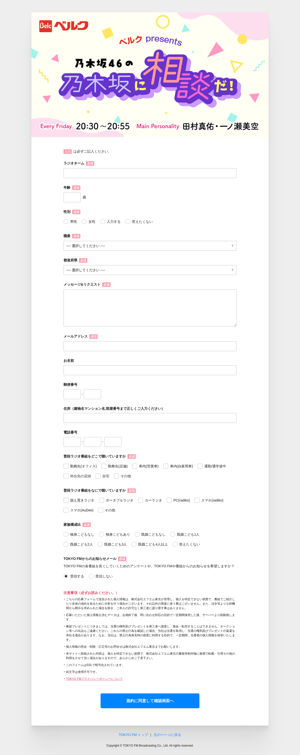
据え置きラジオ (82, 500)
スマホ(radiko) (212, 500)
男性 (73, 222)
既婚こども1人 (188, 534)
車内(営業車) (148, 466)
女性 (91, 222)
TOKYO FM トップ (133, 735)
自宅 (105, 476)
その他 (126, 476)
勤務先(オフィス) (83, 466)
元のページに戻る (167, 735)
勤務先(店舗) (118, 466)
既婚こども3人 (115, 544)
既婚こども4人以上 (153, 544)
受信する (77, 576)
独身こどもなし (82, 534)
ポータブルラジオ (119, 500)
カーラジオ (153, 500)
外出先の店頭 (80, 476)
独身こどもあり (118, 534)
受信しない (104, 576)
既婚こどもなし (153, 534)
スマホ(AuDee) (81, 510)
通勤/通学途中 (215, 466)
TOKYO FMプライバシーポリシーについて (94, 679)
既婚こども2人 (81, 544)
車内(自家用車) (181, 466)
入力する (114, 222)
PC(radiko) (181, 500)
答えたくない (142, 222)
